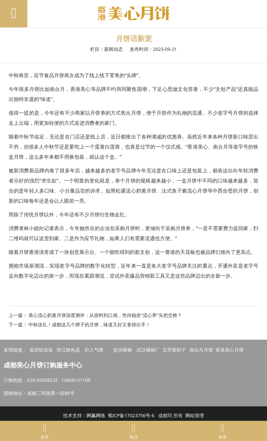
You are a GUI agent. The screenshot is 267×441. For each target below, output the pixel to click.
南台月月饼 (201, 350)
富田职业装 (41, 350)
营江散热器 (68, 350)
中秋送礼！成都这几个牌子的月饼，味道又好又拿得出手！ (89, 324)
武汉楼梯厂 (148, 350)
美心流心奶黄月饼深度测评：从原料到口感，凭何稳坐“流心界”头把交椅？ (105, 315)
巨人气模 (94, 350)
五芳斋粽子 (174, 350)
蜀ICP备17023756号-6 (131, 415)
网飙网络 (95, 415)
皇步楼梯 (122, 350)
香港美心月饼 (229, 350)
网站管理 (194, 415)
